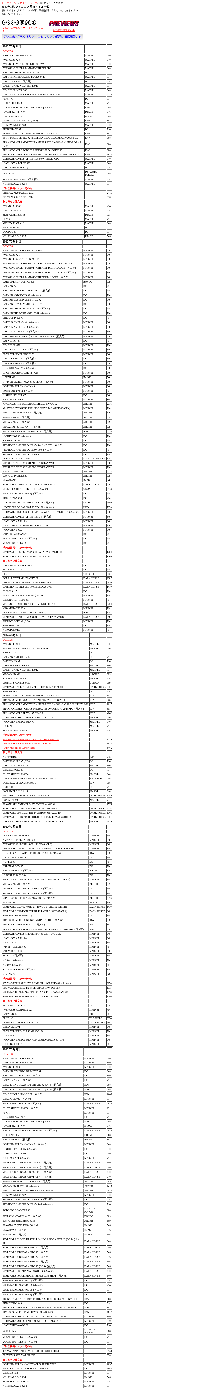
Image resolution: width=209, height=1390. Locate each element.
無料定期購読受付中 (64, 30)
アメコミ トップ (28, 3)
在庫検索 (15, 27)
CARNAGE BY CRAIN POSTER (19, 748)
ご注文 (6, 27)
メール (24, 27)
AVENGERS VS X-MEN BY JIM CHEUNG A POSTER (31, 739)
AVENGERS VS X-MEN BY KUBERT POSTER (27, 743)
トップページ (9, 3)
